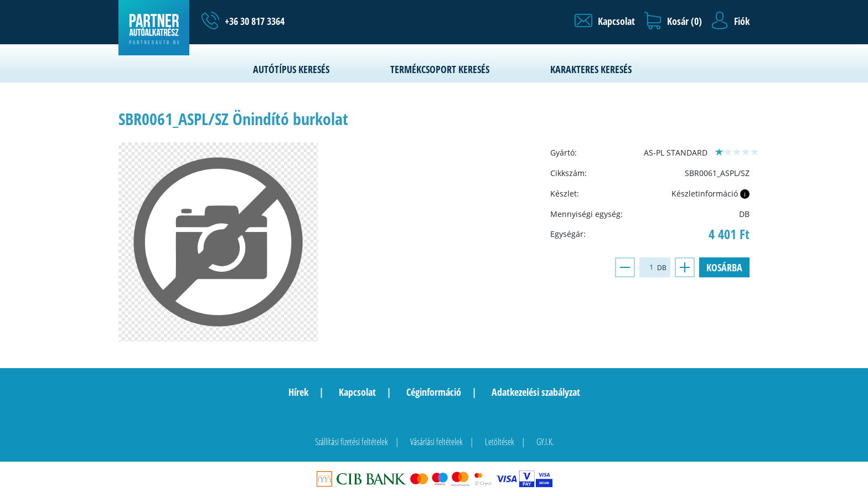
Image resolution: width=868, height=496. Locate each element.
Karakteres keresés (591, 69)
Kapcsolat (357, 392)
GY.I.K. (545, 442)
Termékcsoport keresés (439, 69)
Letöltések (499, 442)
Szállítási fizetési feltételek (351, 442)
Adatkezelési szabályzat (536, 392)
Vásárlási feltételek (436, 442)
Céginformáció (433, 392)
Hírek (298, 392)
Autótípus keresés (291, 69)
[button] (605, 21)
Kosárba (724, 267)
